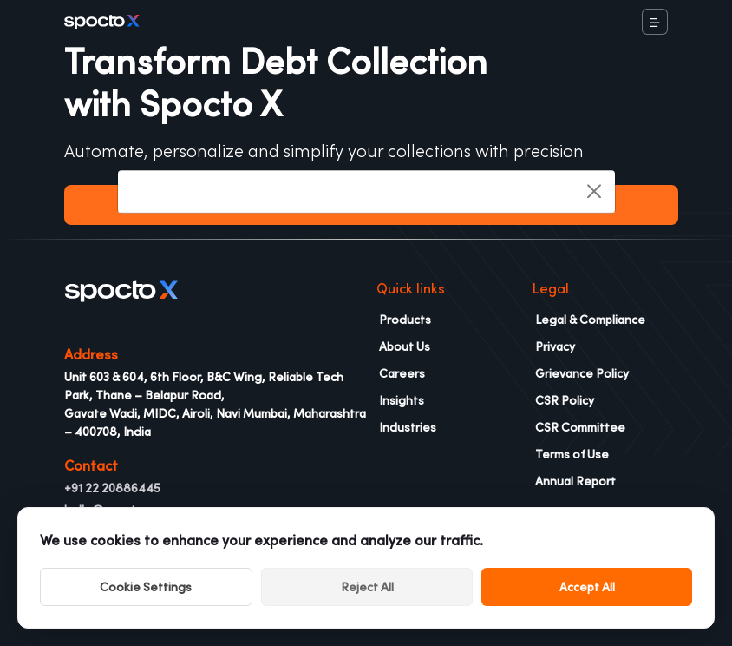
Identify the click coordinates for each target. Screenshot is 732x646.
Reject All (367, 587)
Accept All (587, 587)
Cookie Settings (146, 587)
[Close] (594, 191)
